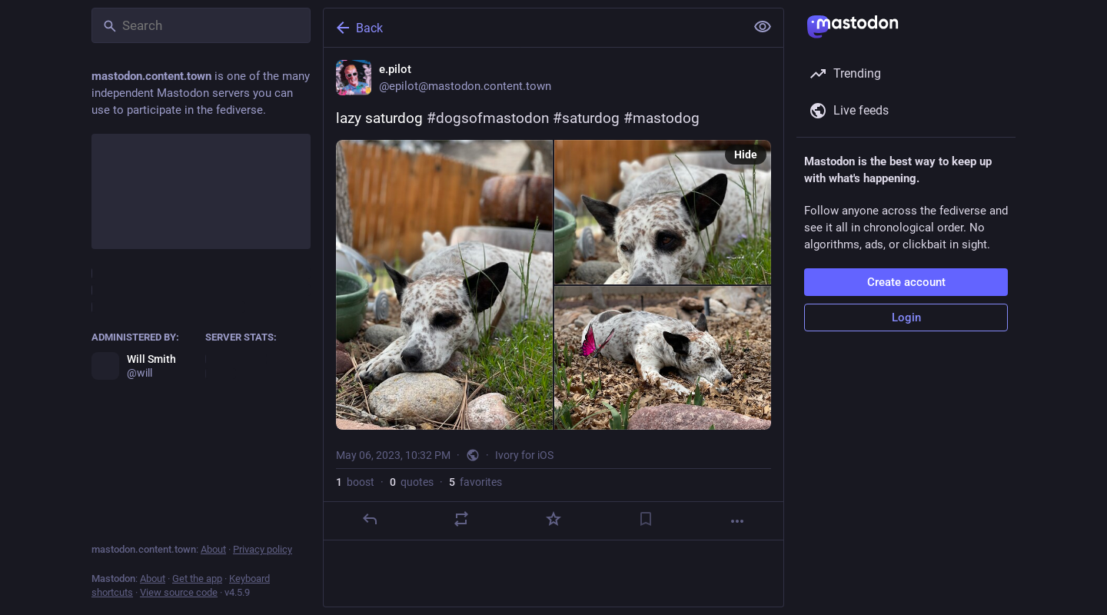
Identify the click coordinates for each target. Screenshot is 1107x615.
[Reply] (370, 519)
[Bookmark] (646, 519)
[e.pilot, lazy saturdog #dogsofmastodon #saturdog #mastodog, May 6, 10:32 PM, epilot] (553, 294)
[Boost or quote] (461, 519)
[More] (737, 521)
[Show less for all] (762, 26)
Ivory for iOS (524, 455)
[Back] (533, 27)
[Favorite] (553, 519)
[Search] (201, 25)
